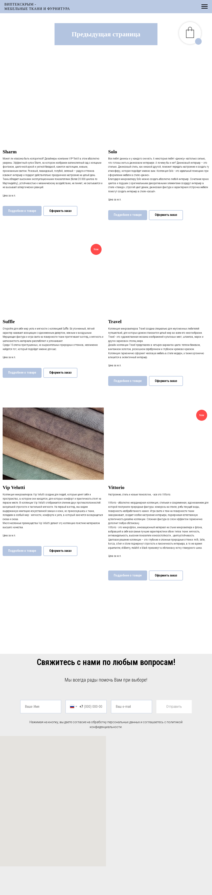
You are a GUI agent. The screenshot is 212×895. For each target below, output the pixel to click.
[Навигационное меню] (204, 6)
